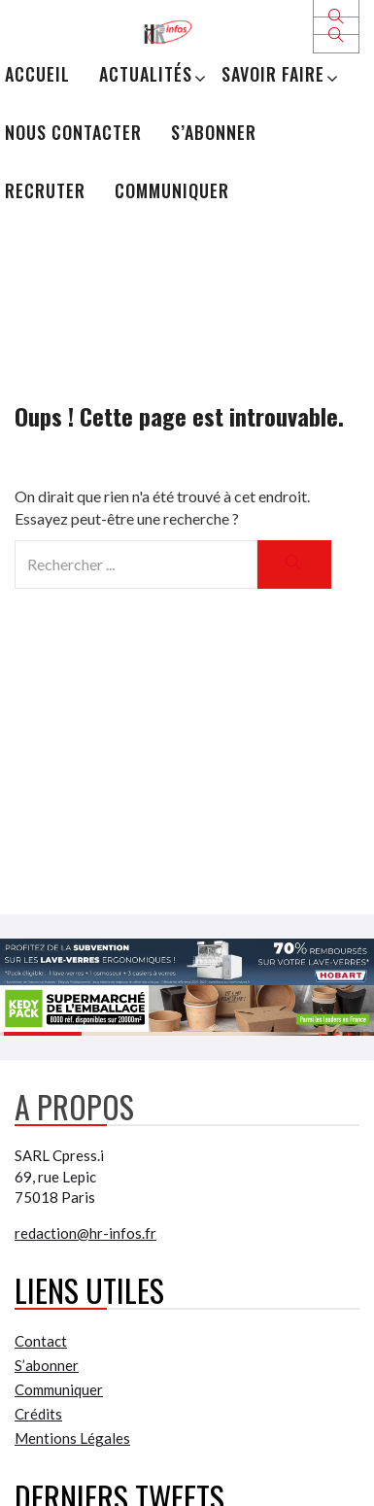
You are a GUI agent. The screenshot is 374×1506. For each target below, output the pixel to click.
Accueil (37, 73)
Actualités (145, 73)
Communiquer (172, 190)
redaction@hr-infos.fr (85, 1233)
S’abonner (213, 132)
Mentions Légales (72, 1438)
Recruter (45, 190)
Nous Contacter (73, 132)
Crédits (38, 1413)
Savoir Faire (272, 73)
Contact (41, 1341)
